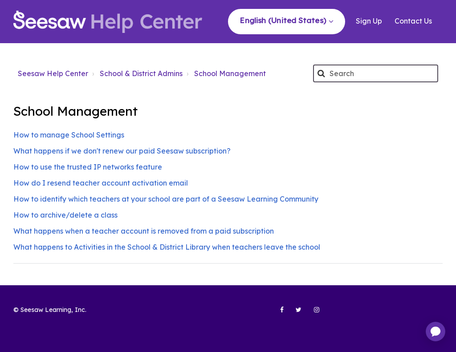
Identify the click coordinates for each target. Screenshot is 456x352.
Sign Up (369, 20)
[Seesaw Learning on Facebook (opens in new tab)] (277, 313)
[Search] (375, 73)
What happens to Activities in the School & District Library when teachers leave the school (166, 247)
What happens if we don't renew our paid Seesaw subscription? (122, 150)
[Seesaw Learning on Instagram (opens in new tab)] (312, 313)
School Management (230, 73)
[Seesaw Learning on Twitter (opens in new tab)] (294, 313)
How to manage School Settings (68, 134)
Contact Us (413, 20)
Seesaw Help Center (53, 73)
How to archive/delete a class (65, 214)
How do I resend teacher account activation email (100, 182)
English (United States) (284, 20)
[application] (435, 331)
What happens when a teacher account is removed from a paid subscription (143, 231)
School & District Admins (141, 73)
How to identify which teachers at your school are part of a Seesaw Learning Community (165, 198)
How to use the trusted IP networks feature (87, 166)
